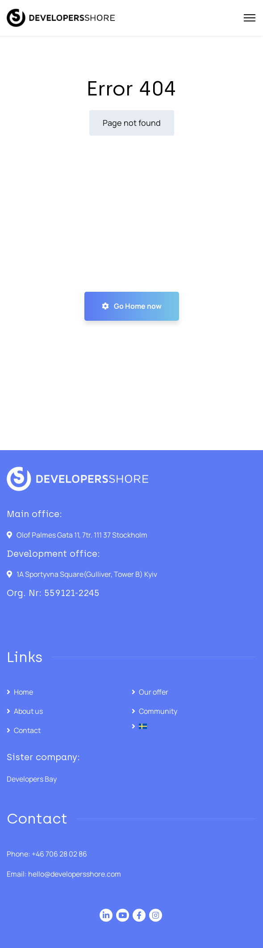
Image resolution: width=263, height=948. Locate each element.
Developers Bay (32, 779)
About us (28, 711)
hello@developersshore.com (74, 874)
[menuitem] (194, 726)
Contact (27, 730)
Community (158, 711)
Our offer (153, 692)
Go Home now (132, 306)
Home (23, 692)
